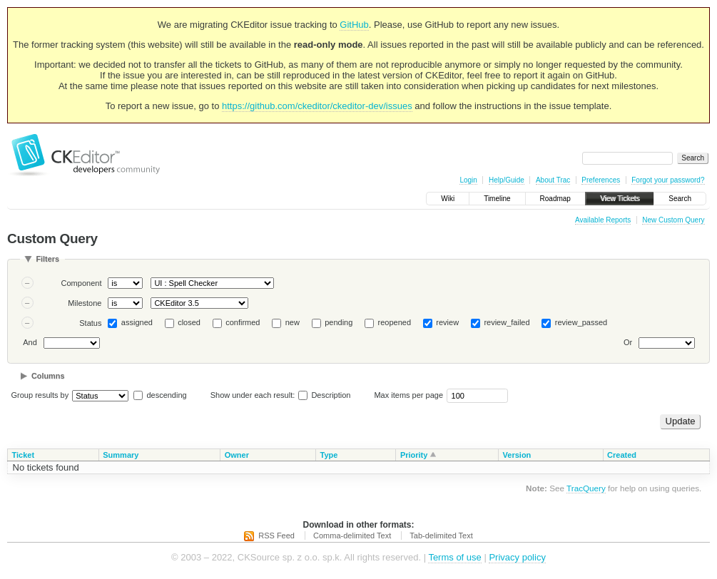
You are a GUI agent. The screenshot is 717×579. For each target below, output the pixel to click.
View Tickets (619, 199)
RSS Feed (276, 535)
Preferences (600, 180)
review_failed (506, 322)
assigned (137, 322)
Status (90, 323)
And (30, 342)
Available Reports (603, 220)
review (447, 322)
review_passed (581, 322)
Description (324, 395)
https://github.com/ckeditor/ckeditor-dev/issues (317, 106)
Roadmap (555, 199)
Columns (48, 376)
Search (679, 199)
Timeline (497, 199)
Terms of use (454, 557)
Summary (120, 455)
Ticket (23, 455)
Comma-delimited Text (352, 535)
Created (621, 455)
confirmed (242, 322)
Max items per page (408, 395)
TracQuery (586, 488)
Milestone (84, 303)
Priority (414, 455)
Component (81, 283)
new (292, 322)
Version (517, 455)
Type (329, 455)
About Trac (553, 180)
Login (468, 180)
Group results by (40, 395)
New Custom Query (673, 220)
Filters (47, 259)
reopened (395, 322)
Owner (237, 455)
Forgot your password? (667, 180)
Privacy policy (517, 557)
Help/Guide (506, 180)
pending (338, 322)
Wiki (447, 199)
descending (166, 395)
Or (628, 342)
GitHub (354, 24)
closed (189, 322)
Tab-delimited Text (441, 535)
